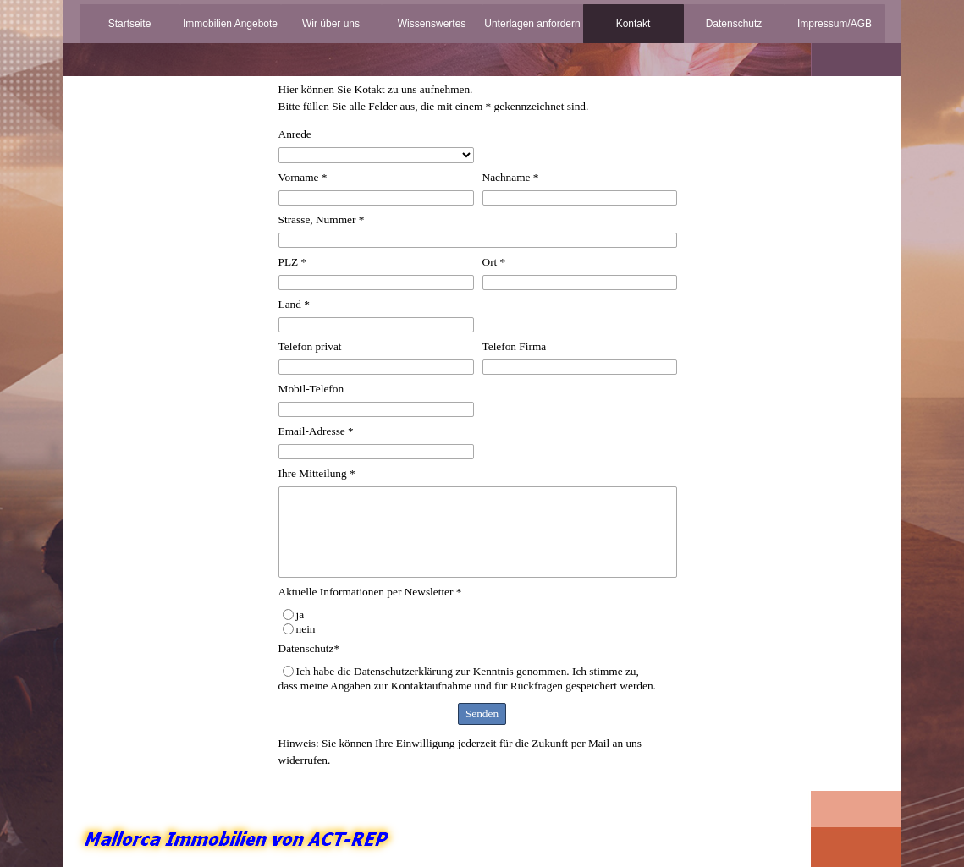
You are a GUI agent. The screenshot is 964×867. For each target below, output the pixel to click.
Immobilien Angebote (230, 24)
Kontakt (633, 24)
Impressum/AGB (834, 24)
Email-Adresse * (316, 431)
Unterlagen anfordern (532, 24)
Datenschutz (734, 24)
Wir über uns (331, 24)
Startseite (129, 24)
